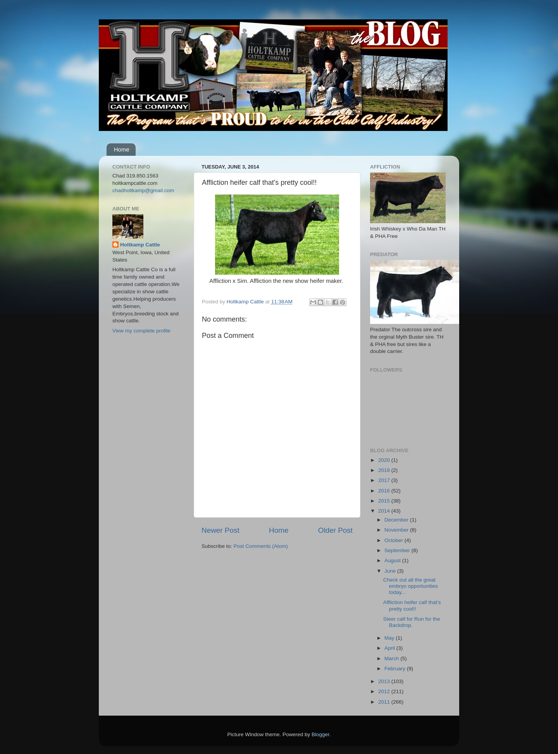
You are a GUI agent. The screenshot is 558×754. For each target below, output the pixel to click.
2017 (384, 480)
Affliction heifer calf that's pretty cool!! (412, 605)
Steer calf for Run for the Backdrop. (411, 622)
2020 (384, 460)
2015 (384, 501)
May (390, 638)
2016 (384, 491)
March (392, 658)
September (398, 550)
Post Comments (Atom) (261, 546)
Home (121, 149)
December (397, 520)
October (394, 540)
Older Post (335, 530)
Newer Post (220, 530)
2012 (384, 691)
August (393, 560)
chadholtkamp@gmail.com (143, 190)
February (395, 668)
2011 (384, 702)
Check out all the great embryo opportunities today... (410, 586)
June (390, 571)
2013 (384, 681)
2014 (384, 511)
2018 (384, 470)
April (390, 648)
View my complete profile (141, 331)
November (397, 530)
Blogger (320, 734)
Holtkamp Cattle (140, 245)
